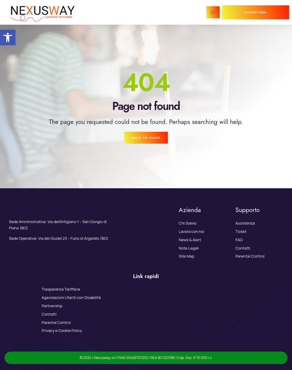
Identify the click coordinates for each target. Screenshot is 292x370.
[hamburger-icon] (213, 12)
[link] (7, 37)
